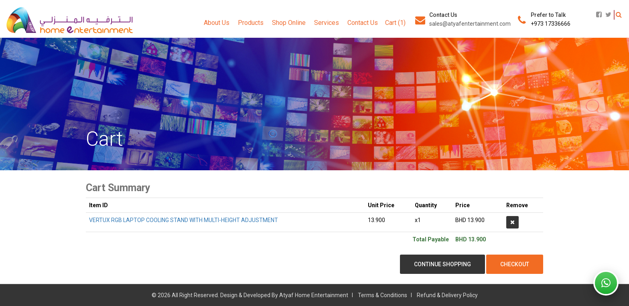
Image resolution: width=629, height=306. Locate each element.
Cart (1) (395, 23)
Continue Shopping (442, 264)
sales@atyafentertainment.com (470, 23)
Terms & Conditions (382, 295)
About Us (216, 23)
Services (326, 23)
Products (251, 23)
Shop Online (289, 23)
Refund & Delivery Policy (447, 295)
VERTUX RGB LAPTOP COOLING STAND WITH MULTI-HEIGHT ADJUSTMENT (183, 220)
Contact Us (362, 23)
